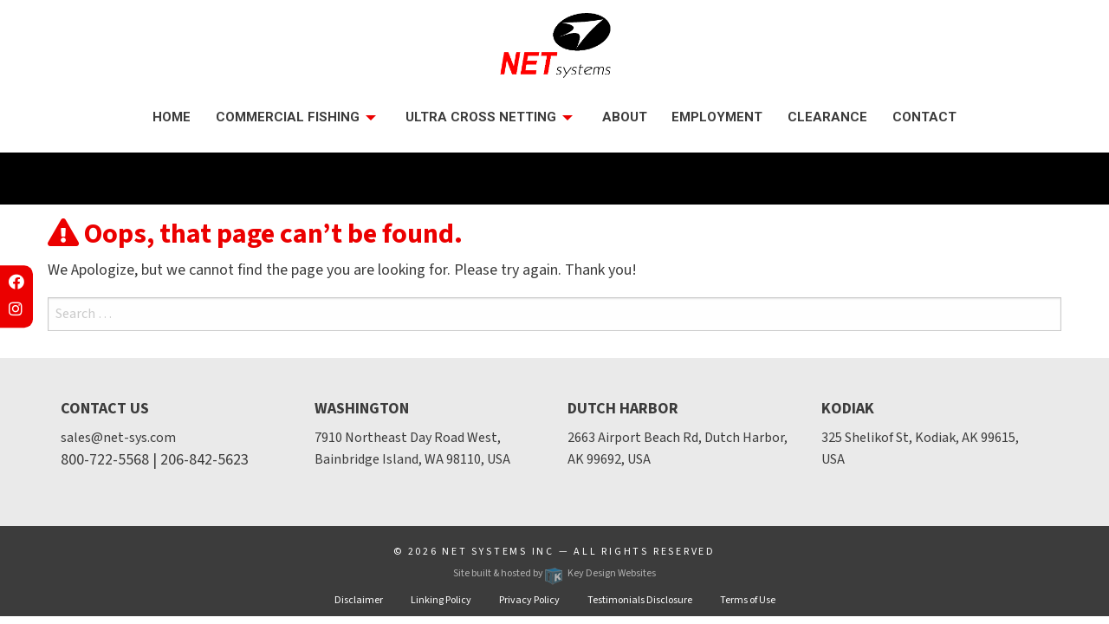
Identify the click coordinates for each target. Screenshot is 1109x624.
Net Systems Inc (498, 551)
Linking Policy (441, 600)
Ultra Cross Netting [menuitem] (480, 117)
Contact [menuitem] (924, 117)
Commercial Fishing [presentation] (288, 117)
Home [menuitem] (171, 117)
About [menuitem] (624, 117)
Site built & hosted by (554, 573)
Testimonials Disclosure (639, 600)
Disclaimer (358, 600)
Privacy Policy (529, 600)
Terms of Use (747, 600)
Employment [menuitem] (716, 117)
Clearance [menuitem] (827, 117)
